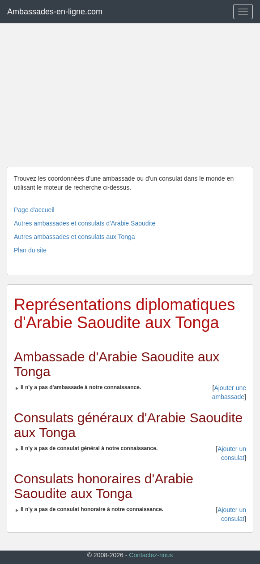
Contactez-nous (151, 555)
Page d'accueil (34, 209)
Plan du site (30, 250)
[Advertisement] (130, 95)
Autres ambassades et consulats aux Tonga (74, 236)
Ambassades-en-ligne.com (54, 11)
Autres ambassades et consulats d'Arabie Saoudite (84, 223)
